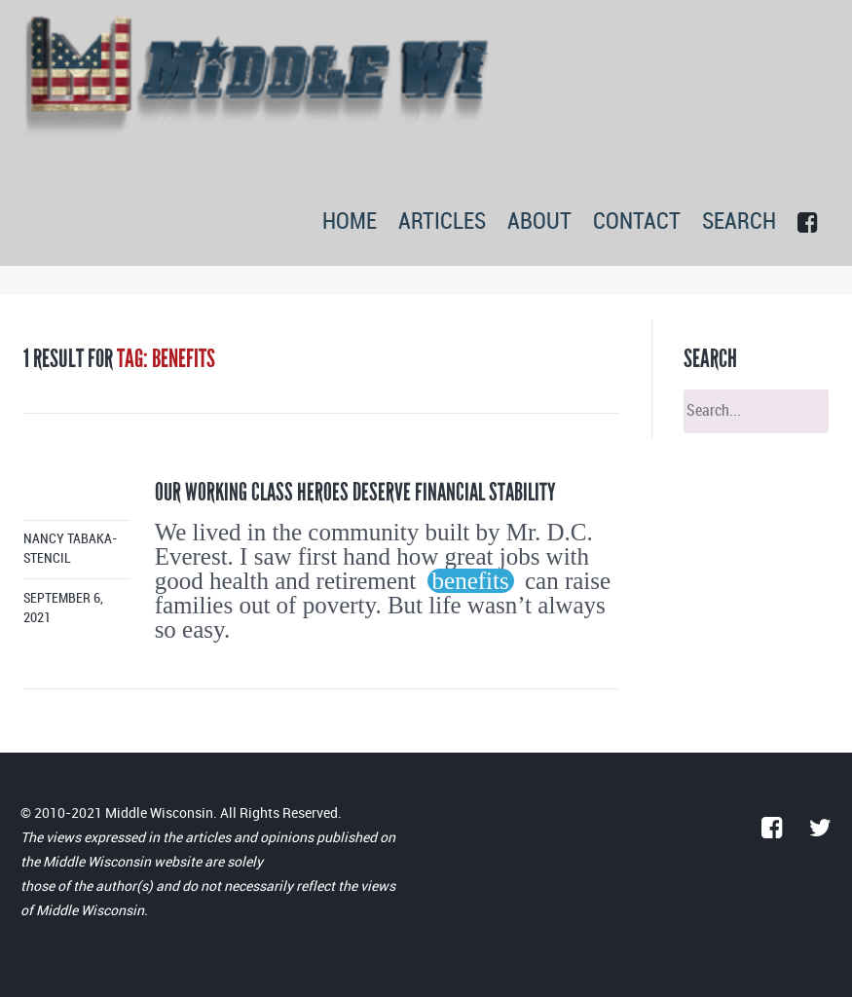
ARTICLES (442, 222)
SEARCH (739, 222)
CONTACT (637, 222)
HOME (349, 222)
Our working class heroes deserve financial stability (355, 492)
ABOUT (539, 222)
